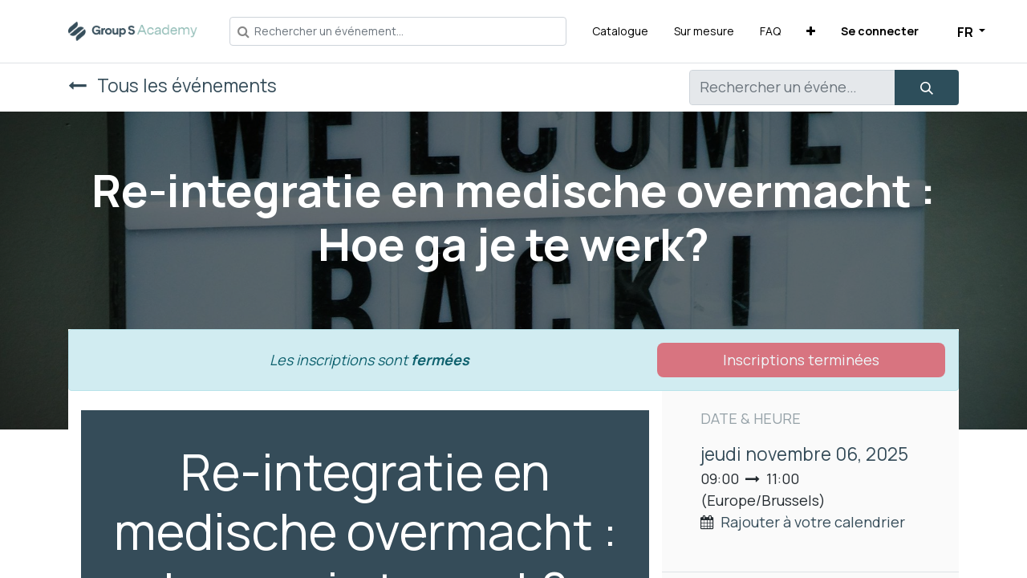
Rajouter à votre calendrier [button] (813, 521)
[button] (811, 31)
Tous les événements (172, 85)
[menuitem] (620, 31)
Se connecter (880, 31)
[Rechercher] (927, 87)
